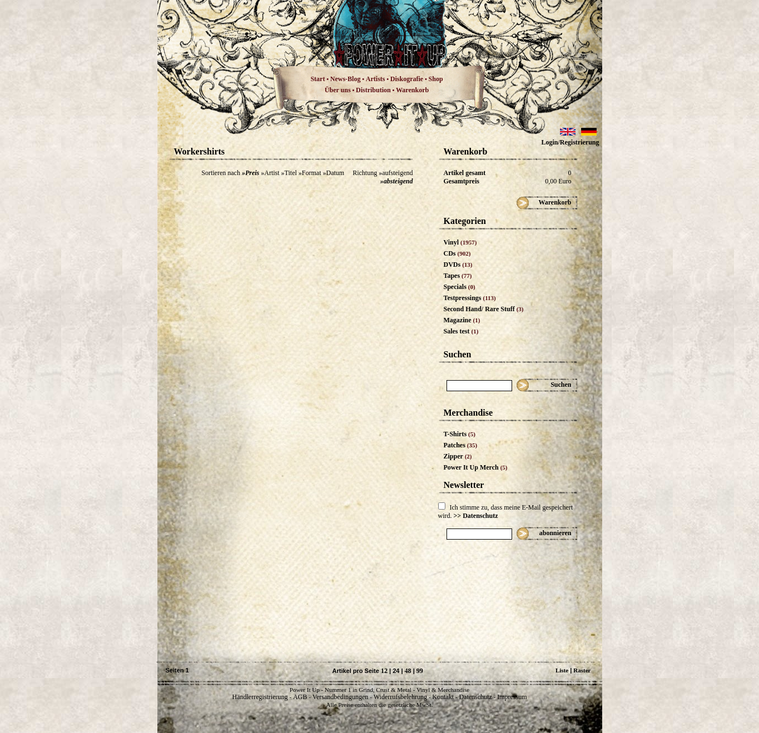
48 (408, 671)
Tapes (458, 276)
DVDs (458, 264)
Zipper (458, 456)
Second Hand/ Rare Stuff (484, 309)
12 (384, 671)
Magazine (462, 320)
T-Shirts (459, 434)
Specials (459, 287)
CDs (457, 253)
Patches (461, 445)
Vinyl (460, 242)
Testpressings (470, 298)
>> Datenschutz (476, 516)
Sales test (461, 331)
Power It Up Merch (476, 467)
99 (419, 671)
